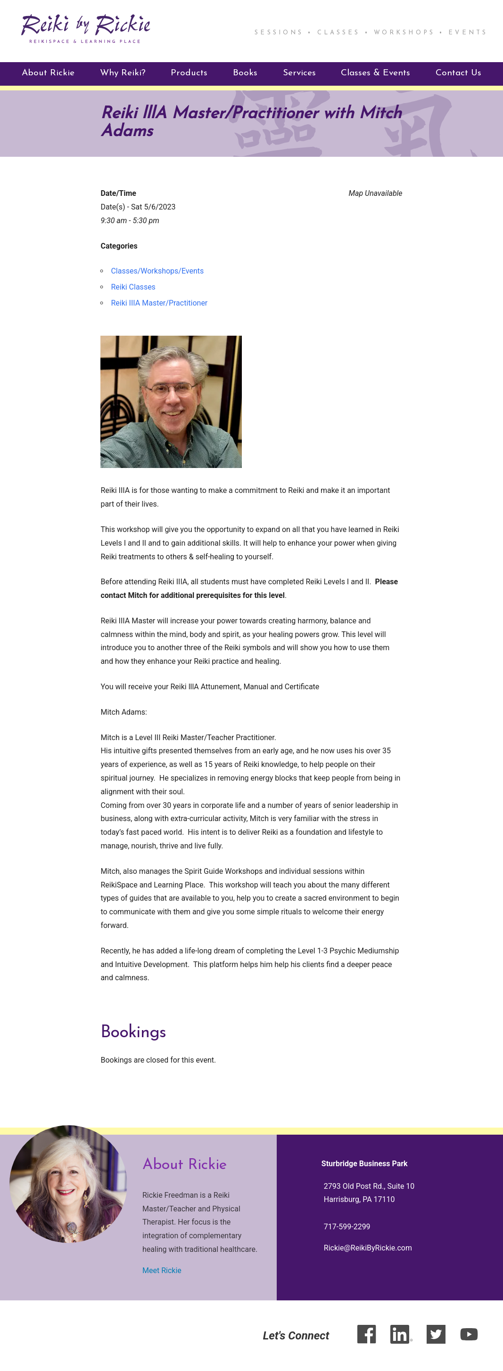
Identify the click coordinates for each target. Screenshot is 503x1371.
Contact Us (458, 73)
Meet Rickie (161, 1270)
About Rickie (48, 73)
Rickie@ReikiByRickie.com (368, 1247)
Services (299, 73)
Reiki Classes (133, 286)
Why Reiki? (123, 73)
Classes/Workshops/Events (157, 270)
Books (245, 73)
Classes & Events (375, 73)
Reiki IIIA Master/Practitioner (159, 302)
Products (189, 73)
